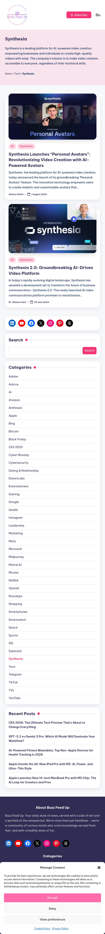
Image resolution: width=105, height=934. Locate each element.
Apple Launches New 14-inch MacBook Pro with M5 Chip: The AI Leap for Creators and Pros (52, 780)
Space (13, 627)
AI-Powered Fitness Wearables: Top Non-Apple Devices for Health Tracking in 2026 (51, 753)
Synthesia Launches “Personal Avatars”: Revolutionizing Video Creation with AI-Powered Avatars (49, 160)
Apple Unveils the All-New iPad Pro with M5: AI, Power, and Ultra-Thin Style (51, 766)
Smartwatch (17, 620)
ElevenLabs (16, 478)
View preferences (52, 919)
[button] (99, 868)
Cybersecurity (18, 463)
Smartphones (18, 612)
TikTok (13, 682)
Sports (13, 635)
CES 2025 (15, 447)
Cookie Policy (42, 928)
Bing (12, 423)
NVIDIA (13, 580)
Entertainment (18, 486)
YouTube (14, 698)
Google (14, 502)
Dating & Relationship (24, 470)
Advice (13, 384)
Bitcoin (13, 431)
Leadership (16, 525)
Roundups (15, 596)
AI (12, 146)
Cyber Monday (19, 455)
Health (13, 510)
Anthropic (15, 408)
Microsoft (15, 549)
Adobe (13, 376)
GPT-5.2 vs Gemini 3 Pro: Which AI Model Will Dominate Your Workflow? (52, 739)
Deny (52, 908)
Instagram (16, 517)
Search (16, 339)
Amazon (14, 400)
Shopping (15, 604)
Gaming (14, 494)
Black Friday (17, 439)
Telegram (15, 674)
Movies (13, 572)
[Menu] (98, 15)
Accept (52, 898)
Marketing (16, 533)
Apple (13, 416)
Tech (17, 73)
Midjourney (16, 557)
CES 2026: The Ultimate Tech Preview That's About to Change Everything (47, 725)
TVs (11, 690)
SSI (11, 643)
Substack (15, 651)
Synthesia (26, 146)
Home (8, 73)
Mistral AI (15, 565)
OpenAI (14, 588)
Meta (12, 541)
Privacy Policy (60, 928)
